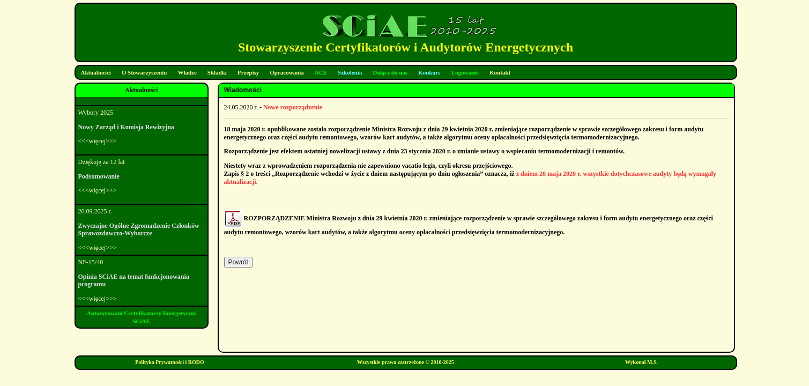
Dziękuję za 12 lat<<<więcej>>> (141, 176)
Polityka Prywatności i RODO (169, 362)
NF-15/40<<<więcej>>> (141, 280)
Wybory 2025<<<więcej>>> (141, 127)
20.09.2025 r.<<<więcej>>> (141, 229)
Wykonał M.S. (641, 362)
